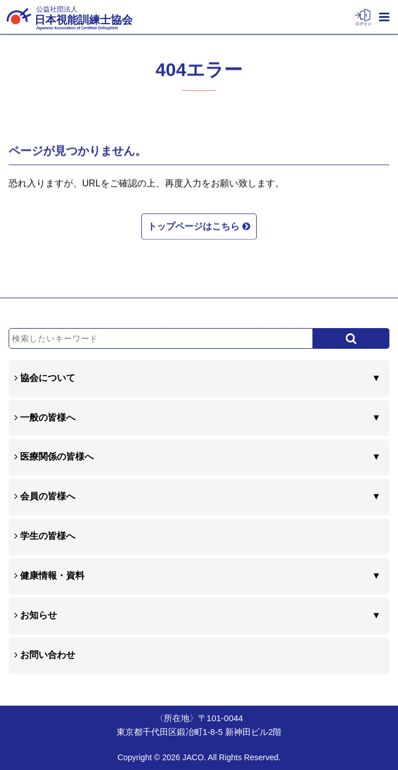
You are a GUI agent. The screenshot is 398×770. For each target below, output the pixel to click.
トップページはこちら (199, 225)
